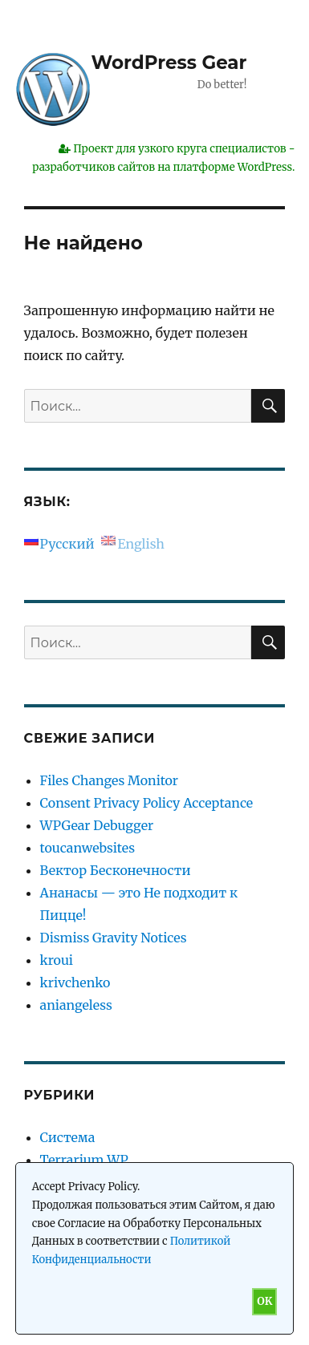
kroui (56, 960)
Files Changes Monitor (109, 780)
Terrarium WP (84, 1160)
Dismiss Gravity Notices (113, 938)
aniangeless (76, 1005)
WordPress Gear (169, 62)
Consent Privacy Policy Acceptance (147, 803)
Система (68, 1137)
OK (264, 1301)
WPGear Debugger (97, 825)
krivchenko (75, 982)
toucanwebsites (87, 848)
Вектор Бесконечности (115, 870)
